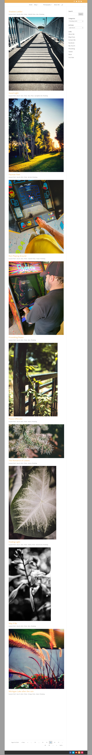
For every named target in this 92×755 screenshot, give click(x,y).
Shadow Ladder (16, 11)
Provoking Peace (16, 337)
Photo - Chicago (28, 694)
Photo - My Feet (28, 177)
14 (46, 742)
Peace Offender (16, 418)
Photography (47, 4)
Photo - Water (35, 694)
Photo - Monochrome (37, 544)
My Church (71, 46)
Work (70, 54)
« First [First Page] (23, 742)
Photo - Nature (27, 421)
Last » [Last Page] (61, 745)
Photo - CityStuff (28, 14)
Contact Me (71, 40)
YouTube (71, 57)
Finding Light (14, 542)
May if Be (13, 623)
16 (54, 742)
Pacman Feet (14, 174)
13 (42, 742)
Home (30, 4)
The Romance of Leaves (19, 460)
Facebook (71, 43)
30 (49, 745)
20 (45, 745)
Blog (35, 4)
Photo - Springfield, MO (36, 95)
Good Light (14, 93)
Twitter (70, 52)
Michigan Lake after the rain (21, 691)
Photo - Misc (36, 14)
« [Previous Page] (27, 742)
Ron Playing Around (17, 256)
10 (35, 742)
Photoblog (41, 14)
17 (58, 742)
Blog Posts (71, 37)
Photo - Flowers (28, 544)
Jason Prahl (13, 14)
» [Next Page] (56, 745)
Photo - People (36, 258)
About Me (57, 4)
